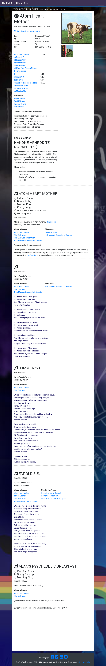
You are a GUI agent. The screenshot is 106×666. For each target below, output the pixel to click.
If (14, 74)
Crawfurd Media (84, 662)
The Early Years (20, 235)
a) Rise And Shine (21, 86)
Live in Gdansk (20, 496)
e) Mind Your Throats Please (25, 68)
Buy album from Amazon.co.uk (29, 31)
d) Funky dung (19, 65)
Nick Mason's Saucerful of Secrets (28, 241)
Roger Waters (19, 98)
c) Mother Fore (20, 63)
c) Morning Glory (20, 91)
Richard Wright (20, 104)
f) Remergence (20, 71)
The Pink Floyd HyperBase (15, 3)
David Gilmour (19, 101)
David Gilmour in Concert (51, 493)
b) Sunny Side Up (21, 88)
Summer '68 (19, 77)
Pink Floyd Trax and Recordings (52, 9)
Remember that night (49, 496)
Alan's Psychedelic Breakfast (25, 83)
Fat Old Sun (18, 80)
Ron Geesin (51, 222)
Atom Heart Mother (21, 54)
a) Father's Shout (20, 57)
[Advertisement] (76, 73)
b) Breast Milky (20, 60)
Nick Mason (19, 107)
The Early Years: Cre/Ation (24, 238)
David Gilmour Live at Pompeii (26, 501)
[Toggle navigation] (101, 3)
